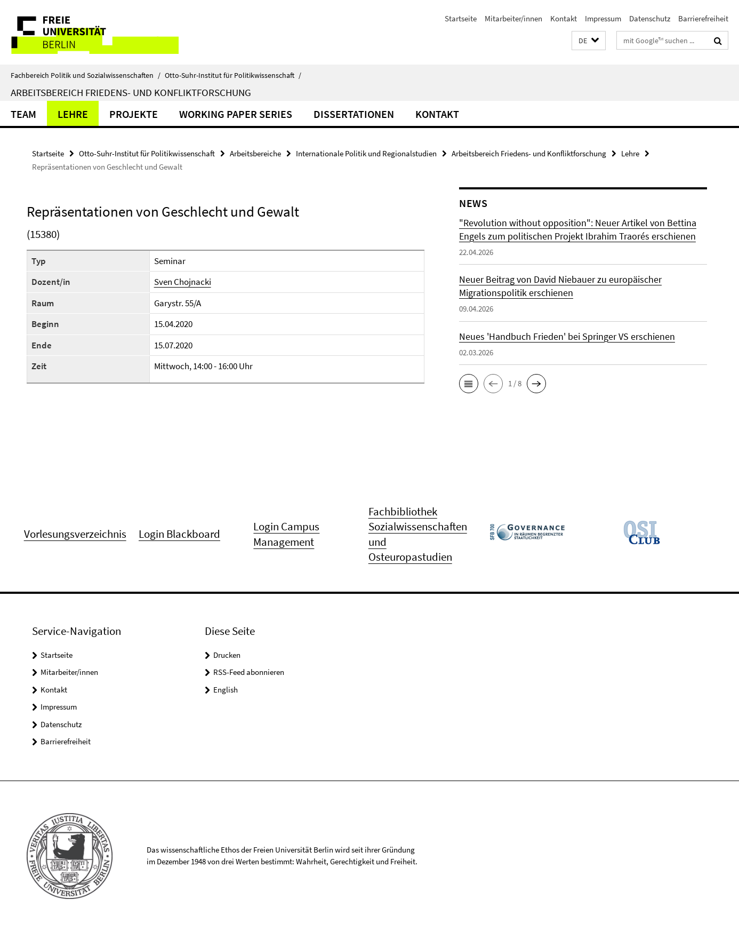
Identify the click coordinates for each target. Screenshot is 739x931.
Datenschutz (649, 18)
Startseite (461, 18)
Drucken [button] (226, 655)
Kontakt (563, 18)
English (225, 690)
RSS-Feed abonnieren (248, 672)
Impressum (603, 18)
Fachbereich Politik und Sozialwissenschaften (85, 75)
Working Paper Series (235, 114)
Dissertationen (354, 114)
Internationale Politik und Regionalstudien (366, 153)
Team (23, 114)
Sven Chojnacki (182, 282)
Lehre (73, 114)
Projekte (133, 114)
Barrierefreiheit (703, 18)
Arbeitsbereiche (255, 153)
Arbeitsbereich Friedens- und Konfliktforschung (131, 92)
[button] (589, 41)
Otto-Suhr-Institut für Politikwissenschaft (233, 75)
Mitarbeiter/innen (513, 18)
